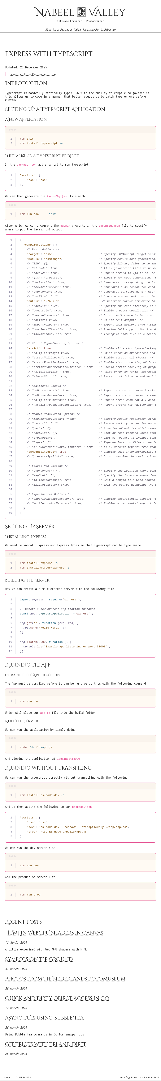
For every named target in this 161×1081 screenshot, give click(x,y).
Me (114, 29)
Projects (66, 29)
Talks (77, 29)
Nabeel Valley (81, 13)
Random (148, 1077)
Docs (56, 29)
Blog (48, 29)
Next (156, 1077)
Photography (91, 29)
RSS (28, 1077)
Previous (137, 1077)
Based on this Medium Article (32, 74)
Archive (106, 29)
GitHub (20, 1077)
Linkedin (8, 1077)
